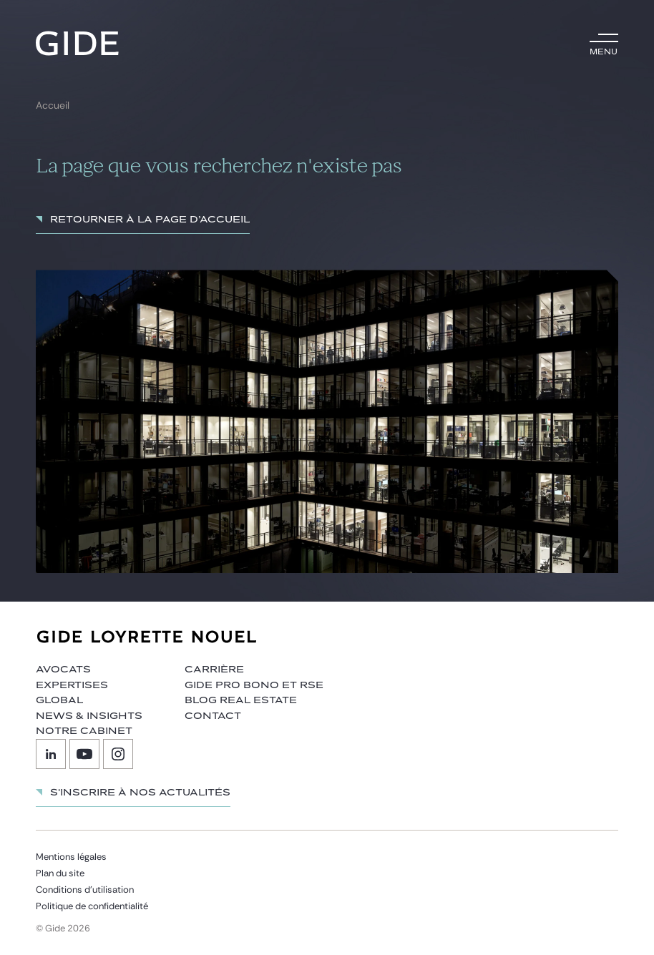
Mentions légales (71, 857)
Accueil (52, 105)
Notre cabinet (84, 731)
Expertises (72, 685)
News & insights (89, 716)
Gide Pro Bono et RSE (254, 685)
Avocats (63, 670)
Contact (213, 716)
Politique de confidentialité (92, 906)
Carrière (214, 670)
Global (59, 700)
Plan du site (60, 873)
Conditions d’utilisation (85, 889)
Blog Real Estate (241, 700)
